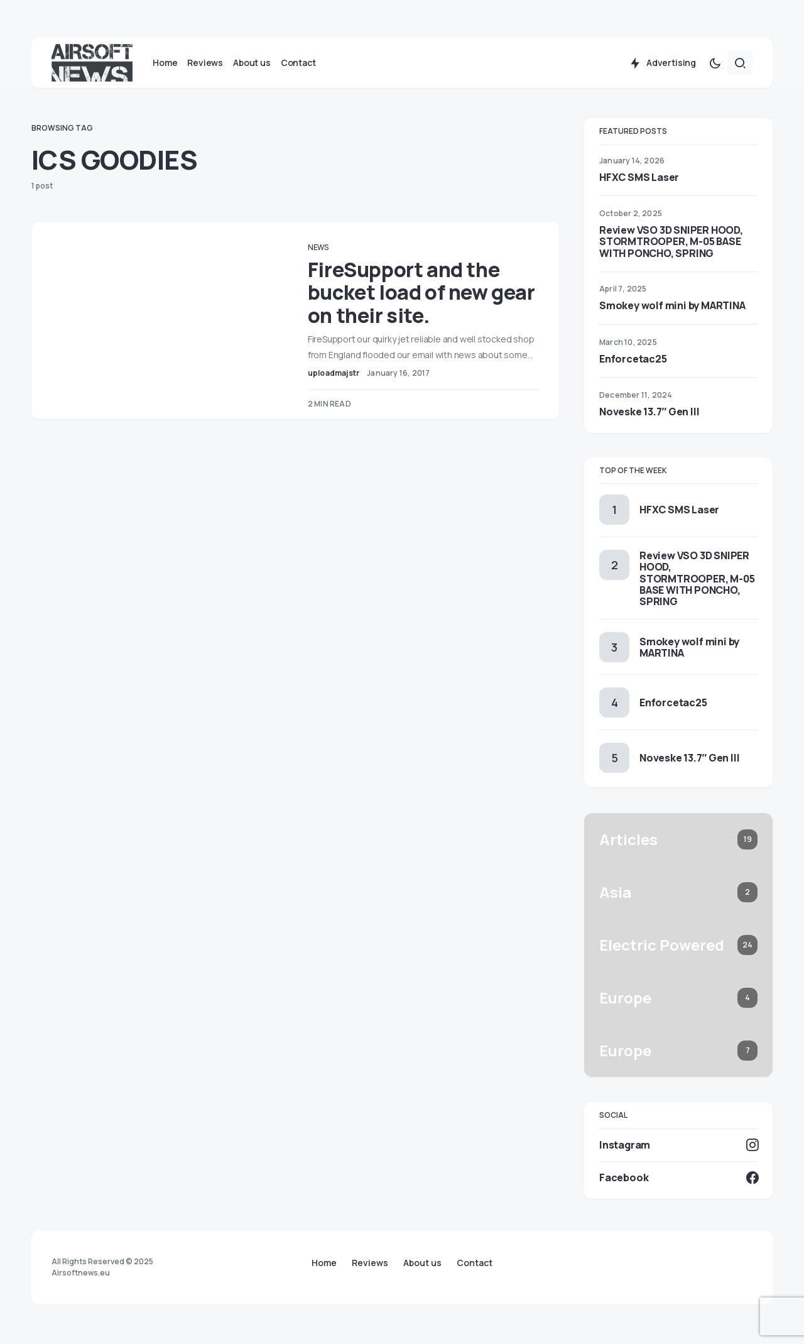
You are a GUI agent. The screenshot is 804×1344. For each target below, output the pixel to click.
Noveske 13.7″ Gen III (649, 414)
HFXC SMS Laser (639, 180)
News (325, 249)
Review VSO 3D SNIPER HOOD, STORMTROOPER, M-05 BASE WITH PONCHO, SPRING (671, 244)
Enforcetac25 (633, 361)
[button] (714, 65)
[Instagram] (678, 1147)
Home (324, 1263)
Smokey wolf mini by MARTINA (672, 308)
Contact (474, 1263)
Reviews (370, 1263)
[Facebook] (678, 1180)
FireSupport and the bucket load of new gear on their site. (411, 295)
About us (422, 1263)
